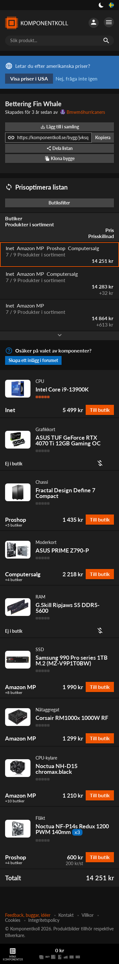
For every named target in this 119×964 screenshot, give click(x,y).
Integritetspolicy (43, 920)
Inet (10, 410)
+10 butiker (14, 801)
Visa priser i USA (29, 78)
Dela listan (59, 148)
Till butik (100, 410)
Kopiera (102, 137)
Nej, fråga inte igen (76, 78)
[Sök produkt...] (59, 41)
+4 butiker (13, 580)
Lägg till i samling (59, 126)
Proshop (15, 519)
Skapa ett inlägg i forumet (33, 360)
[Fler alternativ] (109, 22)
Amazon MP (20, 687)
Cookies (12, 920)
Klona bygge (60, 158)
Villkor (88, 915)
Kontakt (66, 915)
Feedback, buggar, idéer (27, 915)
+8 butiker (13, 692)
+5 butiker (13, 525)
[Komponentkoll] (36, 22)
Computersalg (23, 574)
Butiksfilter (61, 202)
